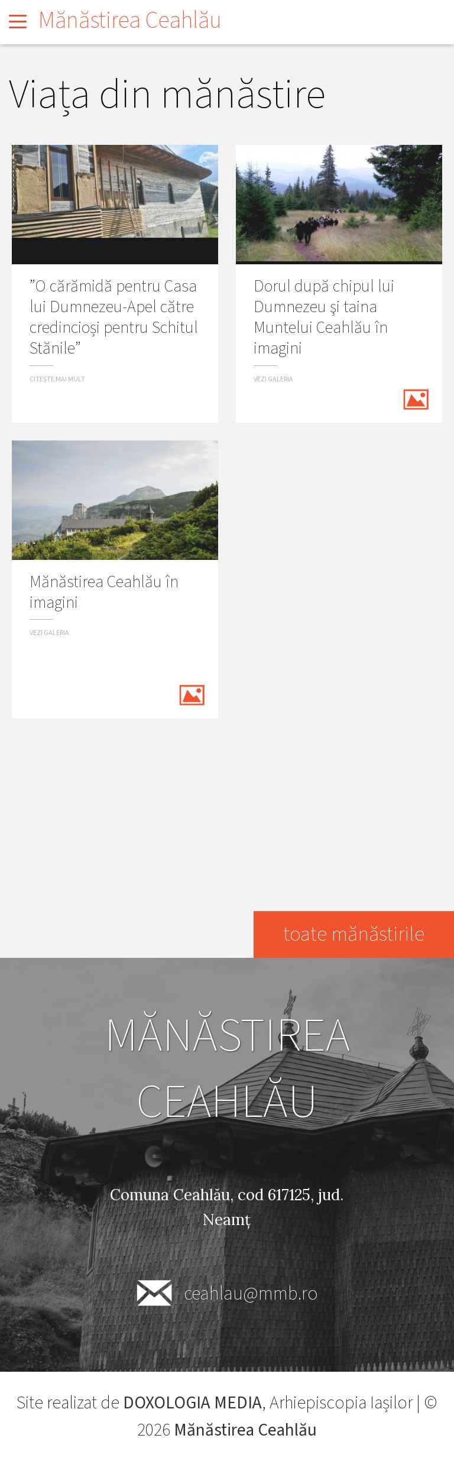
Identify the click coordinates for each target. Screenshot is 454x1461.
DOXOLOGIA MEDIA (192, 1403)
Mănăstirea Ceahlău (130, 20)
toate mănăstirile (352, 934)
